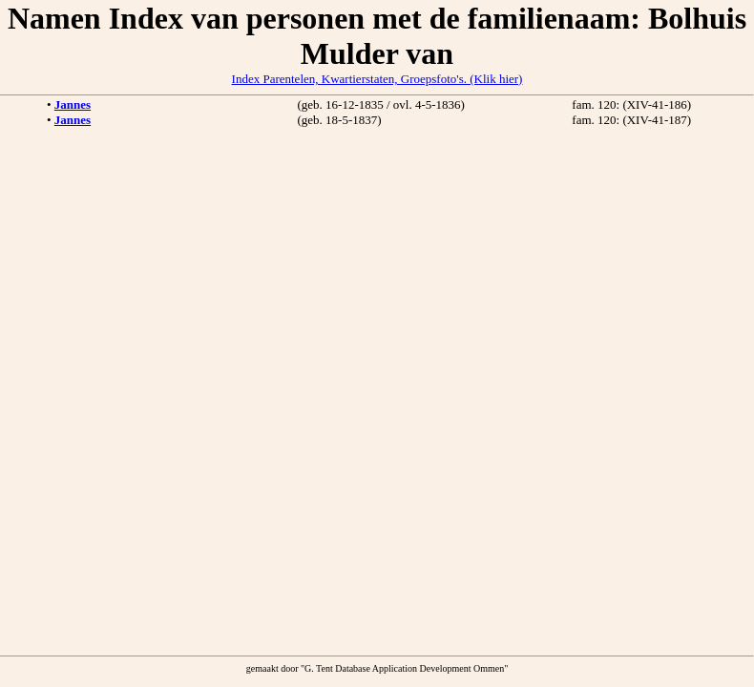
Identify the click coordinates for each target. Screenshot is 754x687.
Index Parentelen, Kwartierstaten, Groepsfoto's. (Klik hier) (377, 79)
